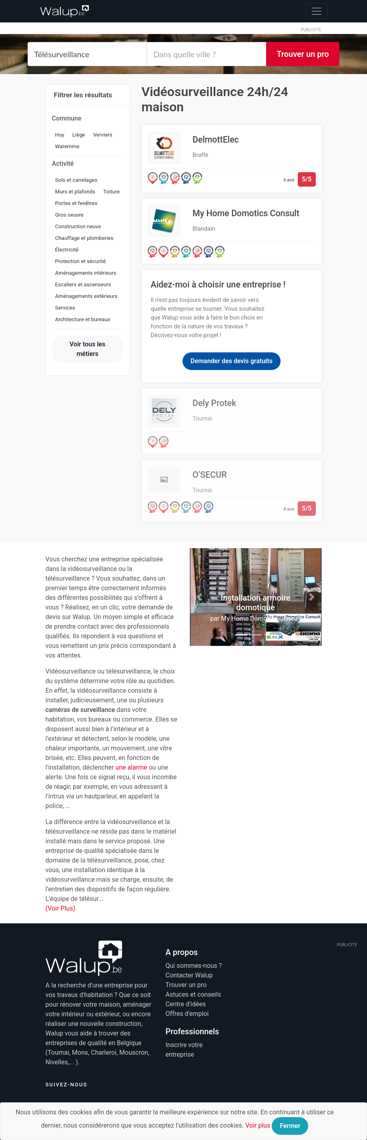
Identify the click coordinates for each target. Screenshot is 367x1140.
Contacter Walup (189, 975)
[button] (200, 597)
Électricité (67, 250)
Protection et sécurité (80, 261)
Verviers (102, 135)
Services (65, 308)
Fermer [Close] (290, 1126)
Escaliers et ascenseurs (83, 284)
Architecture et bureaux (82, 319)
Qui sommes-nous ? (194, 965)
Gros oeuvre (69, 215)
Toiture (111, 192)
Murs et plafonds (75, 192)
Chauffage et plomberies (84, 238)
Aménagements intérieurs (85, 273)
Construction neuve (78, 226)
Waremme (67, 146)
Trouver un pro (303, 54)
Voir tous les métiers (87, 349)
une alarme (131, 767)
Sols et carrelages (76, 180)
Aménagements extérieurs (86, 296)
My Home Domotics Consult (261, 618)
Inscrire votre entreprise (184, 1049)
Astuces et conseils (193, 994)
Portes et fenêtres (76, 203)
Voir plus (257, 1125)
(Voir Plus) (61, 908)
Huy (59, 135)
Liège (78, 135)
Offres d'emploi (187, 1013)
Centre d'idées (186, 1004)
